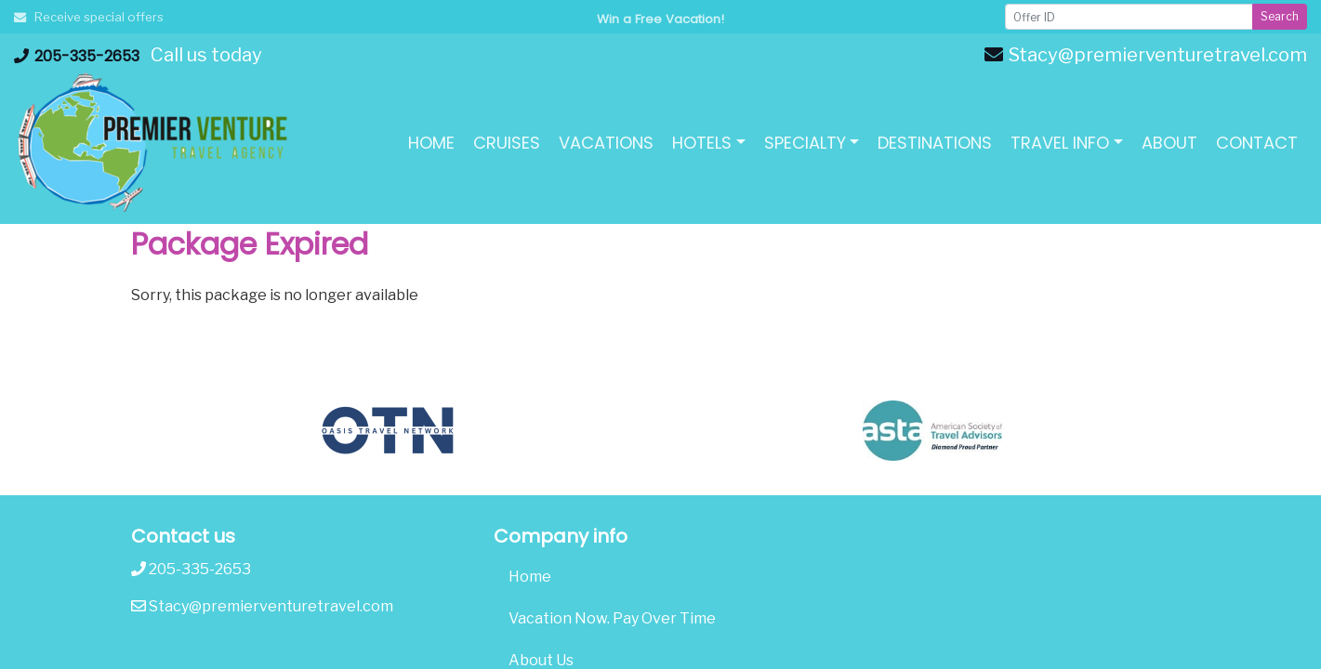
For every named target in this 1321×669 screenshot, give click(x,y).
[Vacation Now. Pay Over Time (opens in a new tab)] (661, 618)
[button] (709, 142)
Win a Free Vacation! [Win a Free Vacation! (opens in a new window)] (660, 19)
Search (1280, 16)
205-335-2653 (76, 56)
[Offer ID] (1129, 17)
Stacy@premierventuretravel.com (1145, 55)
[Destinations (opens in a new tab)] (934, 142)
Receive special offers (89, 16)
